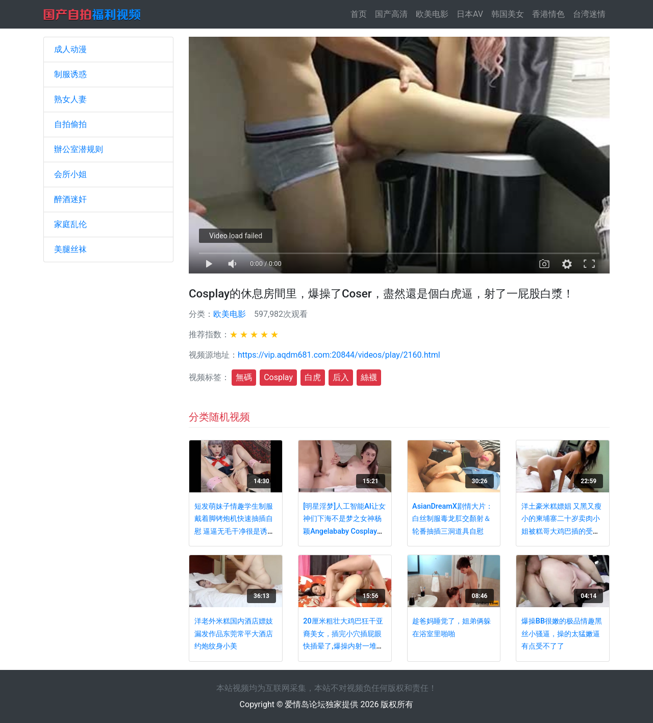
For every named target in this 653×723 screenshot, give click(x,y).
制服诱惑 (70, 74)
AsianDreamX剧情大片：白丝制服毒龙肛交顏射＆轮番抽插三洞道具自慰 (452, 519)
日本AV (470, 14)
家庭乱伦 (70, 224)
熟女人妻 (70, 99)
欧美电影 (432, 14)
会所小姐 (70, 174)
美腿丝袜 (70, 249)
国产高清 (391, 14)
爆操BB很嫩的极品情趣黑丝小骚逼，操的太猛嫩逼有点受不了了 (561, 634)
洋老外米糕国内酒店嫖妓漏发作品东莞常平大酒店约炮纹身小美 (233, 634)
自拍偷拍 (70, 124)
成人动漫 (70, 49)
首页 (360, 13)
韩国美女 (507, 14)
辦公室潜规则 (78, 149)
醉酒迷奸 (70, 199)
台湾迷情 (589, 14)
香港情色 (548, 14)
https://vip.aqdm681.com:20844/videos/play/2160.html (339, 355)
